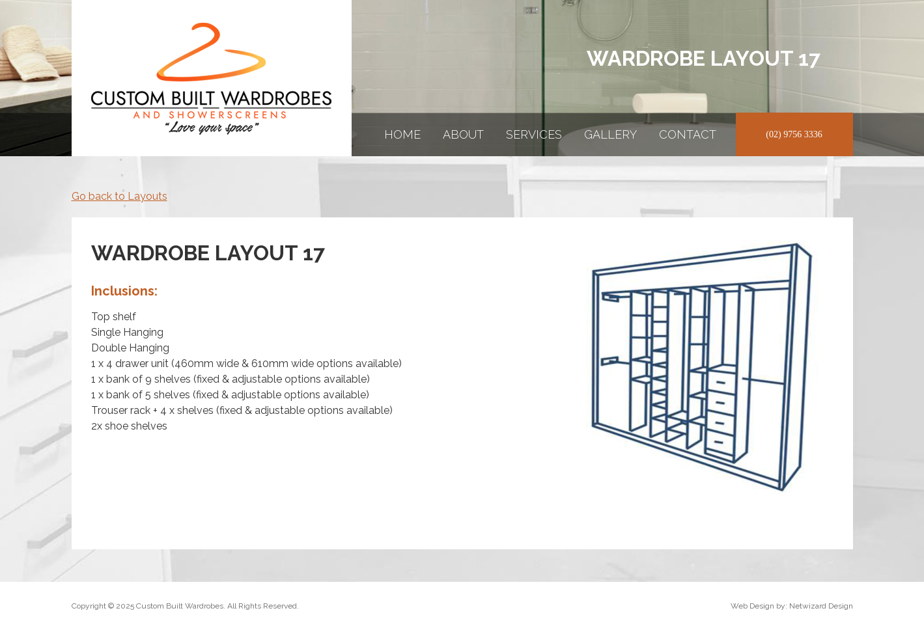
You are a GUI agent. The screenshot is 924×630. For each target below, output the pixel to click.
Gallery (610, 134)
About (463, 134)
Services (534, 134)
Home (402, 134)
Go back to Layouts (119, 196)
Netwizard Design (821, 605)
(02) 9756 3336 (794, 134)
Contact (687, 134)
